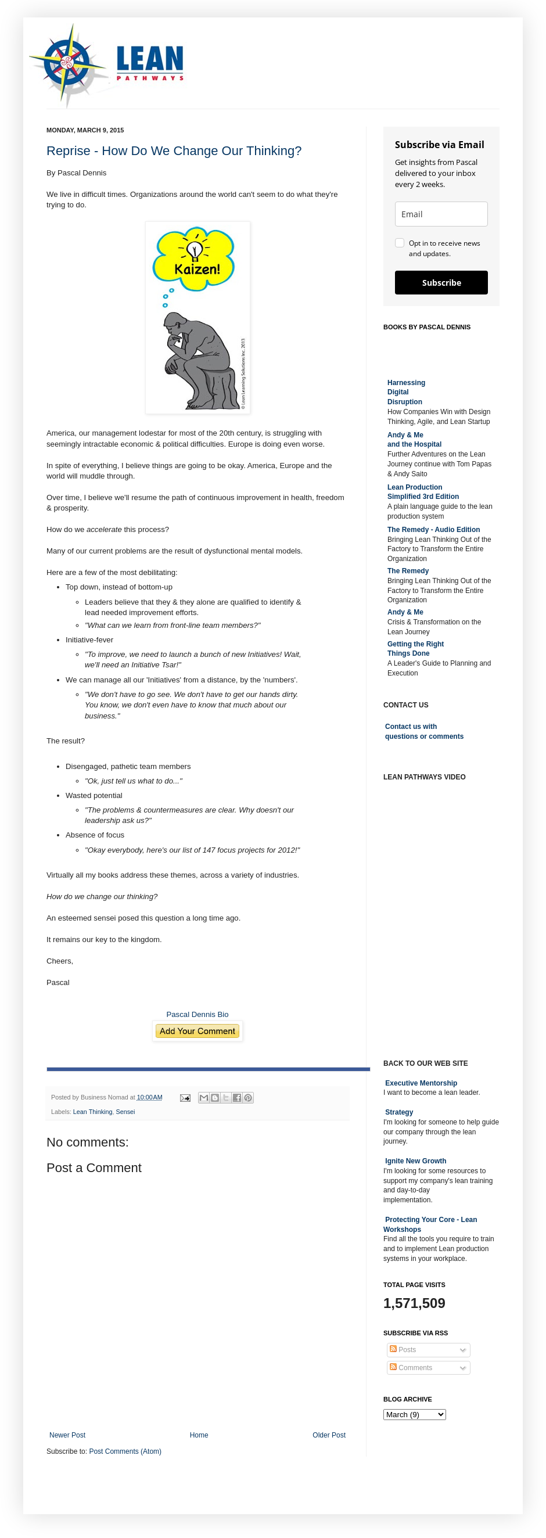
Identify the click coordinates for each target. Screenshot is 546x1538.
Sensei (125, 1111)
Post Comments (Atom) (125, 1451)
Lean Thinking (93, 1111)
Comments (411, 1368)
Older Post (329, 1435)
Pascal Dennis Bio (197, 1014)
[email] (441, 214)
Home (199, 1435)
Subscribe (441, 282)
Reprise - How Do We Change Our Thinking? (173, 150)
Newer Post (67, 1435)
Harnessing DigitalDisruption (406, 393)
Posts (403, 1350)
